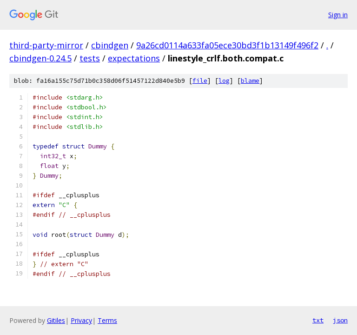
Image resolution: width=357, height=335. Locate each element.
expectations (134, 58)
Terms (107, 320)
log (224, 81)
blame (250, 81)
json (340, 320)
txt (318, 320)
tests (89, 58)
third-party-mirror (46, 45)
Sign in (338, 14)
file (199, 81)
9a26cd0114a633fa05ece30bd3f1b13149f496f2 (227, 45)
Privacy (81, 320)
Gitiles (56, 320)
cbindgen (109, 45)
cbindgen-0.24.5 (40, 58)
